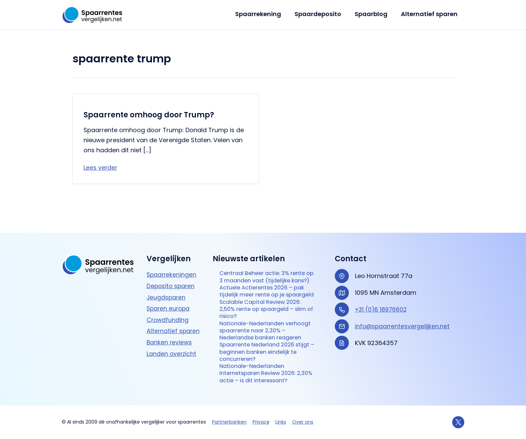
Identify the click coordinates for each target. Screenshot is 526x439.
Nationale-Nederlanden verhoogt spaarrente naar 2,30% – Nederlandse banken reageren (268, 325)
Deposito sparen (171, 259)
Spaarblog (373, 14)
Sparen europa (169, 281)
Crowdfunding (168, 292)
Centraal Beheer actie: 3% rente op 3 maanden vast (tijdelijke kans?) (266, 254)
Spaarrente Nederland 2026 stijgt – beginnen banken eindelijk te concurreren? (260, 349)
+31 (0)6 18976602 (382, 282)
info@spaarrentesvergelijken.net (403, 299)
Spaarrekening (263, 14)
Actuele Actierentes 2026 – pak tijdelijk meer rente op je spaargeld (265, 278)
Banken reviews (170, 315)
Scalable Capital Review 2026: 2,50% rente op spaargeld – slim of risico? (267, 301)
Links (280, 422)
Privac (260, 422)
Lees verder (101, 168)
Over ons (302, 422)
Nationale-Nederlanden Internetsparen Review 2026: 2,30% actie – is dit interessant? (266, 372)
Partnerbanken (229, 422)
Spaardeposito (321, 14)
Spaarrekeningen (172, 247)
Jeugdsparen (167, 270)
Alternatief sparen (430, 14)
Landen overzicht (172, 326)
